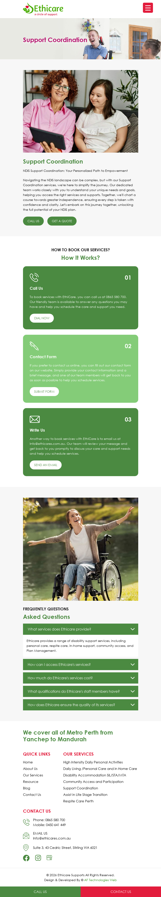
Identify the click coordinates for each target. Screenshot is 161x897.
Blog (26, 788)
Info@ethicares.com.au (52, 838)
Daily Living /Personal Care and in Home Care (100, 769)
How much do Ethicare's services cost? (60, 678)
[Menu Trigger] (148, 8)
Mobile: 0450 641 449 (49, 825)
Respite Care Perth (78, 801)
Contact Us (32, 795)
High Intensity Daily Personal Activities (93, 762)
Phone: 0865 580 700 (49, 820)
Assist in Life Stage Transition (85, 795)
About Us (30, 769)
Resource (30, 782)
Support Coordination (80, 788)
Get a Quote (62, 221)
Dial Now (41, 318)
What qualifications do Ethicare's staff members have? (74, 691)
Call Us (33, 221)
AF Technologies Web (100, 880)
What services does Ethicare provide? (59, 629)
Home (28, 762)
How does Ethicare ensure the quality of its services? (71, 705)
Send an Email (45, 465)
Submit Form (44, 391)
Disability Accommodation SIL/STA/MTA (94, 775)
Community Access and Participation (93, 782)
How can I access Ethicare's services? (59, 664)
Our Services (33, 775)
